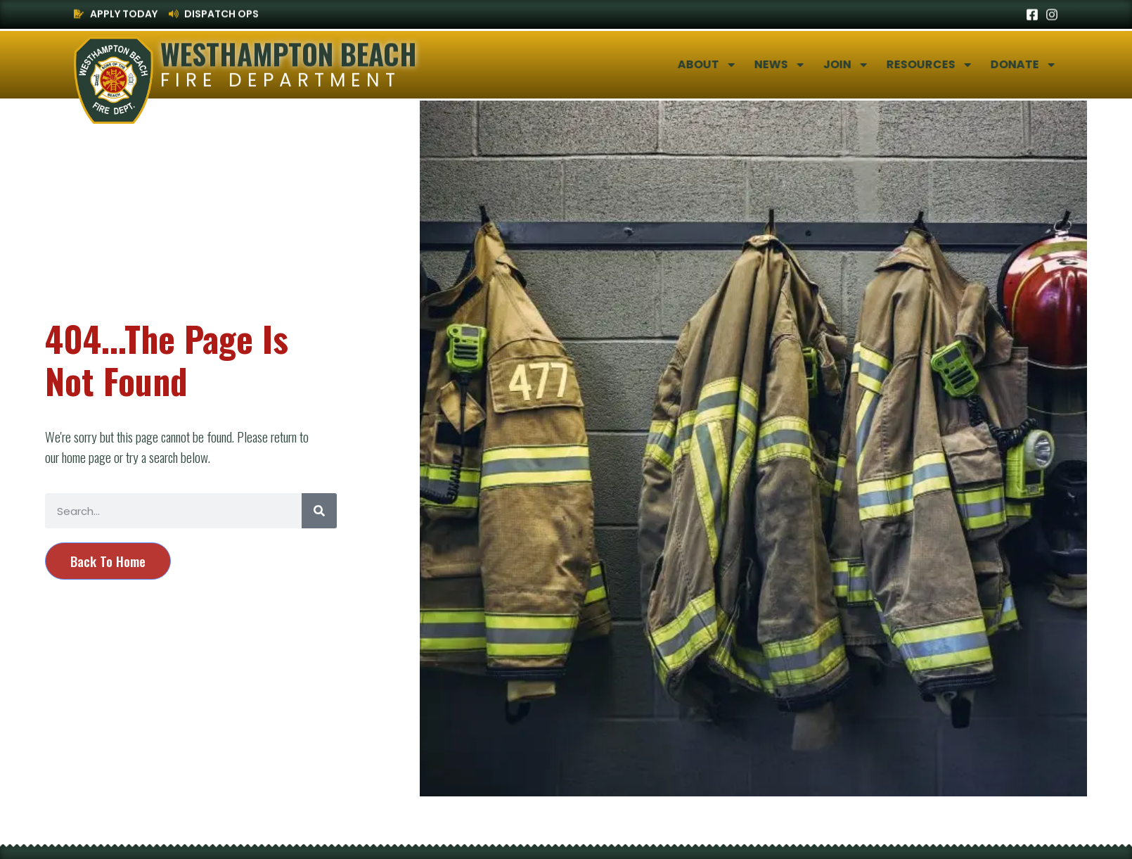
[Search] (319, 510)
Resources (949, 64)
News (800, 64)
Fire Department (280, 81)
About (727, 64)
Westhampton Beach (288, 52)
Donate (1043, 64)
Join (866, 64)
